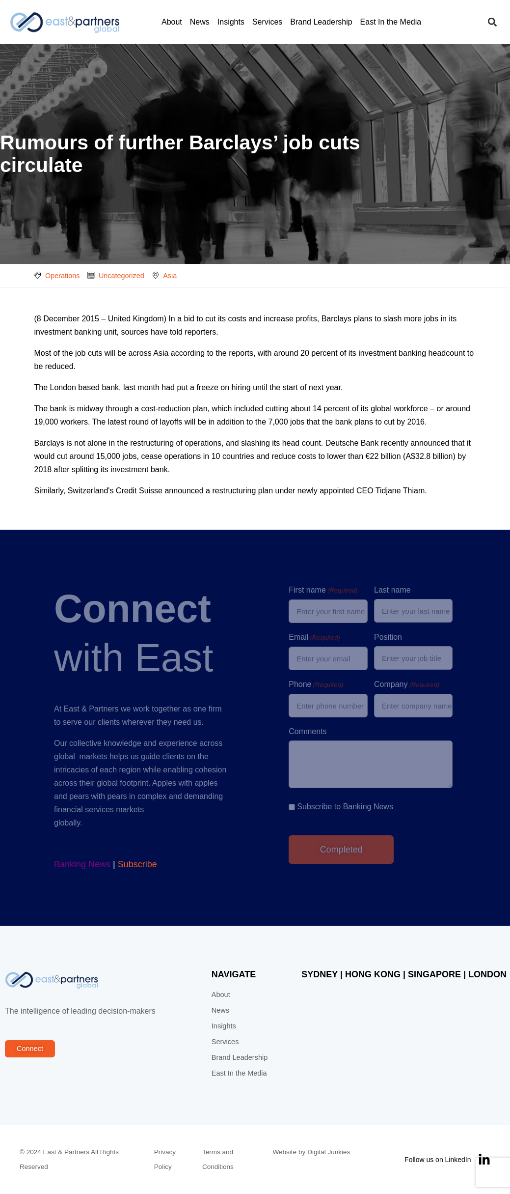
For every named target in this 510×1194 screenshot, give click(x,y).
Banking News (82, 864)
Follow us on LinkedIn (437, 1160)
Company (406, 685)
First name (323, 591)
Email (314, 638)
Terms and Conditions (218, 1159)
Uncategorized (121, 276)
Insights (230, 22)
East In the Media (391, 22)
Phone (316, 685)
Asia (170, 276)
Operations (62, 276)
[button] (492, 22)
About (171, 22)
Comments (307, 731)
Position (388, 637)
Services (267, 22)
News (200, 22)
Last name (392, 590)
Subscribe (137, 864)
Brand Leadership (321, 22)
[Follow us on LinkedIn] (484, 1160)
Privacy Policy (165, 1159)
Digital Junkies (328, 1152)
